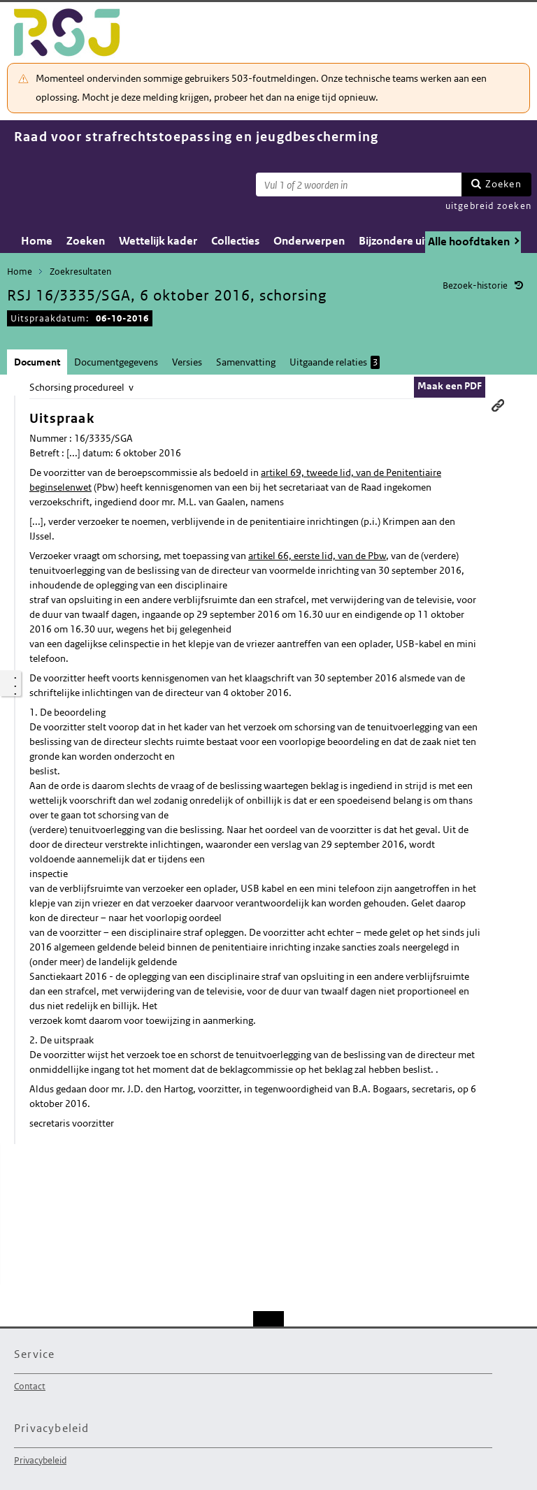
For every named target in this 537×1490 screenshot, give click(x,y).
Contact (29, 1386)
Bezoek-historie (475, 285)
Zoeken (503, 184)
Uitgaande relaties (334, 362)
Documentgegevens (116, 362)
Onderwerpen (309, 240)
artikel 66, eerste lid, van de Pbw (317, 555)
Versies (187, 362)
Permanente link (498, 405)
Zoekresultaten (80, 271)
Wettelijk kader (158, 240)
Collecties (235, 240)
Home (36, 240)
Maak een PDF (449, 385)
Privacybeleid (40, 1460)
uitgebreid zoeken (488, 206)
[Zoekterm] (358, 184)
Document (37, 362)
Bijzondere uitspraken (414, 240)
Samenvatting (245, 362)
